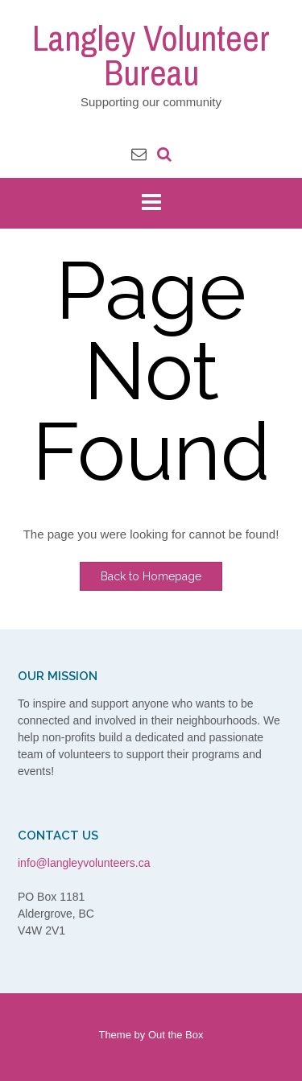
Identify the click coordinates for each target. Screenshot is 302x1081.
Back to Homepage (151, 576)
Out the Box (176, 1035)
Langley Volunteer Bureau (151, 55)
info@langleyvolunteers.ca (84, 862)
